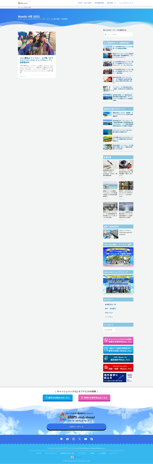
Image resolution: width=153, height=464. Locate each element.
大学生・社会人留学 (84, 3)
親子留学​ (111, 3)
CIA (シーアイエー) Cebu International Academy (125, 232)
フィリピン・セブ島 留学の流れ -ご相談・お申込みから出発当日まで (123, 89)
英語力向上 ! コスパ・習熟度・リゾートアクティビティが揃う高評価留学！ (123, 114)
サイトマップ (113, 453)
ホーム (20, 7)
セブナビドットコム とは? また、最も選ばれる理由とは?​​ (123, 131)
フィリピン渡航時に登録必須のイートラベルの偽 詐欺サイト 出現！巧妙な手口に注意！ (126, 214)
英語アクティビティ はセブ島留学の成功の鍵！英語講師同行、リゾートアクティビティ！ (123, 55)
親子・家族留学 (110, 308)
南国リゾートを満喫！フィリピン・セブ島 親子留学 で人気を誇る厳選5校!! (110, 193)
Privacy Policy (83, 448)
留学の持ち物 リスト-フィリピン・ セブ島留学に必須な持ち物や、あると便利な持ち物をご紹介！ (122, 80)
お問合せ (92, 453)
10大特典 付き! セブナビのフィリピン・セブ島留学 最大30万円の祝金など (123, 139)
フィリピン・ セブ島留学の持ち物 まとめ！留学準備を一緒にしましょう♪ (126, 172)
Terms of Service (96, 448)
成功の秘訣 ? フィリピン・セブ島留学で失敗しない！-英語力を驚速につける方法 (123, 147)
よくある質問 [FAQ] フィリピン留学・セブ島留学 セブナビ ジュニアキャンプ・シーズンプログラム (123, 63)
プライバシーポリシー (50, 453)
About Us (39, 453)
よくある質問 (102, 453)
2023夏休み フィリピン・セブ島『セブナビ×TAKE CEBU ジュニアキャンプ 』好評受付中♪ (36, 60)
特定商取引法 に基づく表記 (67, 453)
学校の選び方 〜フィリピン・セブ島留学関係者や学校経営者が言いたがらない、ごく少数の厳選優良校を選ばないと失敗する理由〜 (123, 123)
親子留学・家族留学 (61, 19)
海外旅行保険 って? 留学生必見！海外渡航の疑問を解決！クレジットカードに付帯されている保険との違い (123, 97)
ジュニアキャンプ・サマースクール (40, 19)
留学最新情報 (99, 3)
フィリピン (23, 19)
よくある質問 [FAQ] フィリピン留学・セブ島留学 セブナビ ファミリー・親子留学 (123, 71)
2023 (26, 7)
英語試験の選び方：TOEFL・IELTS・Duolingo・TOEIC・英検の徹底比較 (110, 172)
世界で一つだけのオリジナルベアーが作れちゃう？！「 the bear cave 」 (126, 193)
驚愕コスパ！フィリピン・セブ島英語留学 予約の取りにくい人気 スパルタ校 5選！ (110, 214)
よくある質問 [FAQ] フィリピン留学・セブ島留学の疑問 (123, 47)
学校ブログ (109, 313)
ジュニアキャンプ (126, 3)
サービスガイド (82, 453)
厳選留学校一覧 (110, 304)
